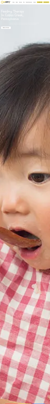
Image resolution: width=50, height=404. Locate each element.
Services (20, 2)
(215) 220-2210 (46, 2)
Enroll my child (6, 27)
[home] (6, 2)
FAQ (23, 2)
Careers (34, 2)
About (17, 2)
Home (13, 2)
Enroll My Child (39, 2)
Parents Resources (29, 2)
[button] (20, 2)
